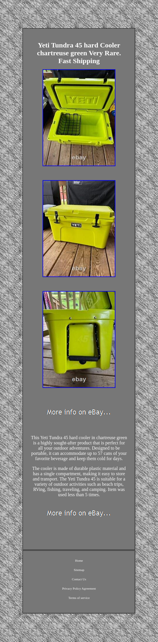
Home (79, 560)
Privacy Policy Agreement (79, 588)
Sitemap (79, 570)
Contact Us (79, 579)
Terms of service (78, 598)
